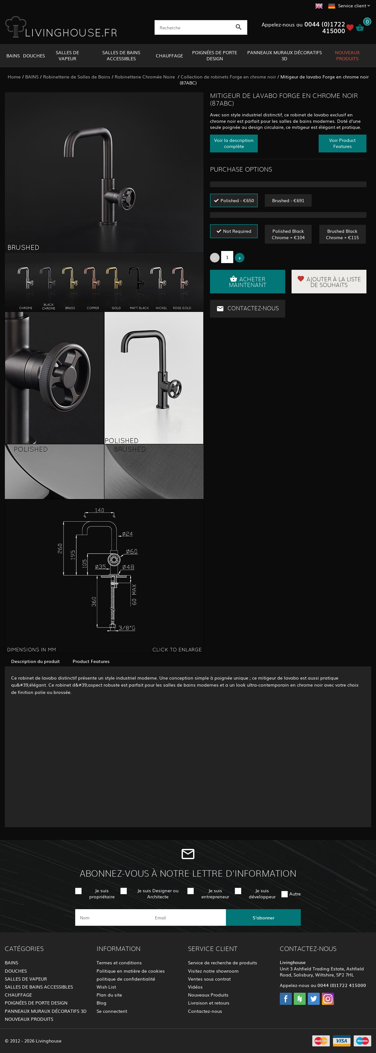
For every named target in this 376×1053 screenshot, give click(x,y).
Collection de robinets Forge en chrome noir (228, 76)
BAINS (13, 55)
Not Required (237, 231)
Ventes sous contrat (209, 979)
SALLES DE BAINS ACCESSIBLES (121, 55)
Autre (295, 893)
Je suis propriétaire (102, 893)
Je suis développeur (262, 893)
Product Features (91, 661)
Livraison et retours (208, 1002)
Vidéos (195, 986)
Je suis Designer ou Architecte (157, 893)
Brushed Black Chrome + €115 (342, 234)
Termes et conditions (119, 962)
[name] (112, 917)
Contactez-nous (247, 309)
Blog (101, 1002)
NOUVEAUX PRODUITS (347, 55)
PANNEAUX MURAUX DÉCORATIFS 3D (284, 55)
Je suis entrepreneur (215, 893)
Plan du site (109, 994)
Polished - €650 (237, 200)
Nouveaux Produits (208, 994)
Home (14, 76)
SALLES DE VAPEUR (67, 55)
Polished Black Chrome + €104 (288, 234)
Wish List (106, 986)
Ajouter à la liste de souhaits (329, 281)
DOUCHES (34, 55)
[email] (187, 917)
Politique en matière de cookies (131, 971)
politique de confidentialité (126, 979)
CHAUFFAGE (169, 55)
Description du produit (35, 661)
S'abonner (263, 917)
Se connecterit (112, 1011)
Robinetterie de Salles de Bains (76, 76)
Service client (352, 5)
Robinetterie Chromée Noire (145, 76)
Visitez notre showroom (213, 971)
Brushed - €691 (288, 200)
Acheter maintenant (247, 281)
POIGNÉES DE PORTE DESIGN (214, 55)
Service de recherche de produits (222, 962)
